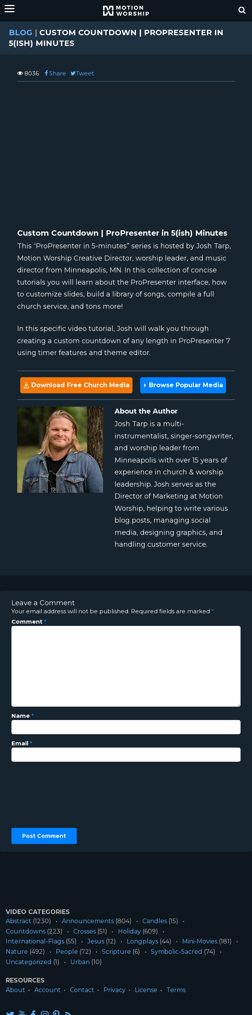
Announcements (88, 921)
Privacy (114, 990)
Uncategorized (29, 962)
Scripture (116, 951)
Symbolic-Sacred (176, 951)
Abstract (18, 921)
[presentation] (42, 795)
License (146, 990)
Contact (82, 990)
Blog (20, 32)
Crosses (84, 931)
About (15, 990)
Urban (80, 962)
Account (47, 990)
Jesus (95, 941)
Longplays (142, 941)
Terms (176, 990)
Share (55, 73)
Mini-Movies (199, 941)
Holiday (129, 931)
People (67, 951)
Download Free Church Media (76, 385)
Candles (154, 921)
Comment (29, 621)
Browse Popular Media (183, 385)
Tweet (82, 73)
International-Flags (35, 941)
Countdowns (25, 931)
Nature (17, 951)
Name (22, 715)
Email (21, 743)
